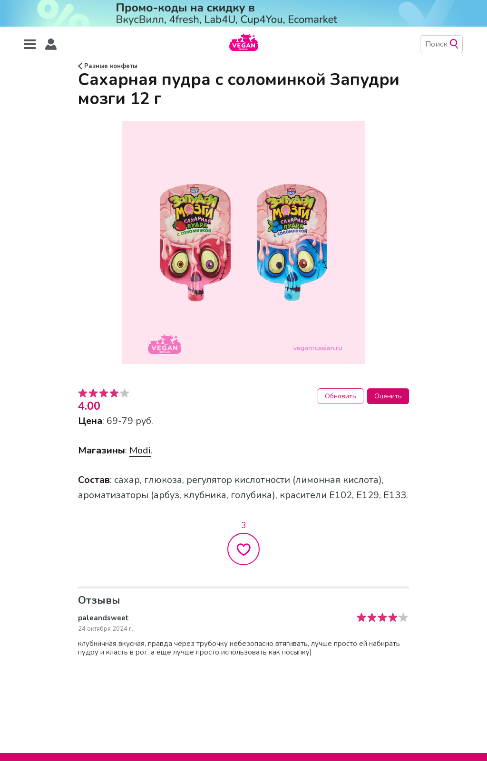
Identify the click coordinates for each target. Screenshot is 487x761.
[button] (51, 44)
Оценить (388, 396)
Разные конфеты (107, 66)
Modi (140, 450)
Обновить (340, 396)
